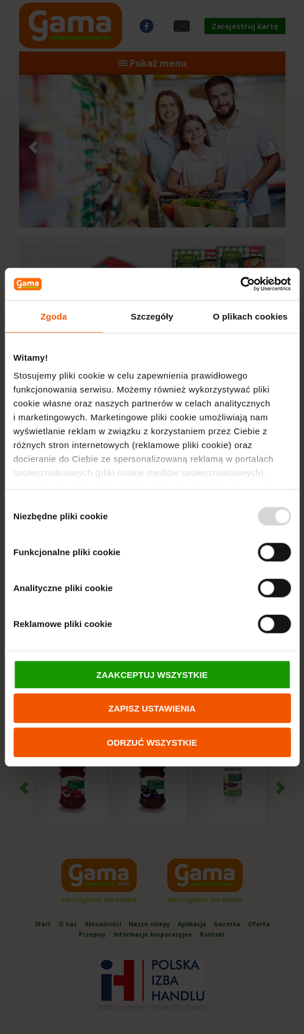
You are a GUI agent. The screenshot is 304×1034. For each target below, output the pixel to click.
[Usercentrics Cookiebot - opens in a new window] (240, 284)
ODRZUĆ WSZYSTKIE (152, 742)
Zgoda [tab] (54, 316)
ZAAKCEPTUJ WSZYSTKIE (152, 674)
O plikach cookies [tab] (250, 316)
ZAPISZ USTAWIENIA (152, 708)
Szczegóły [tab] (152, 316)
